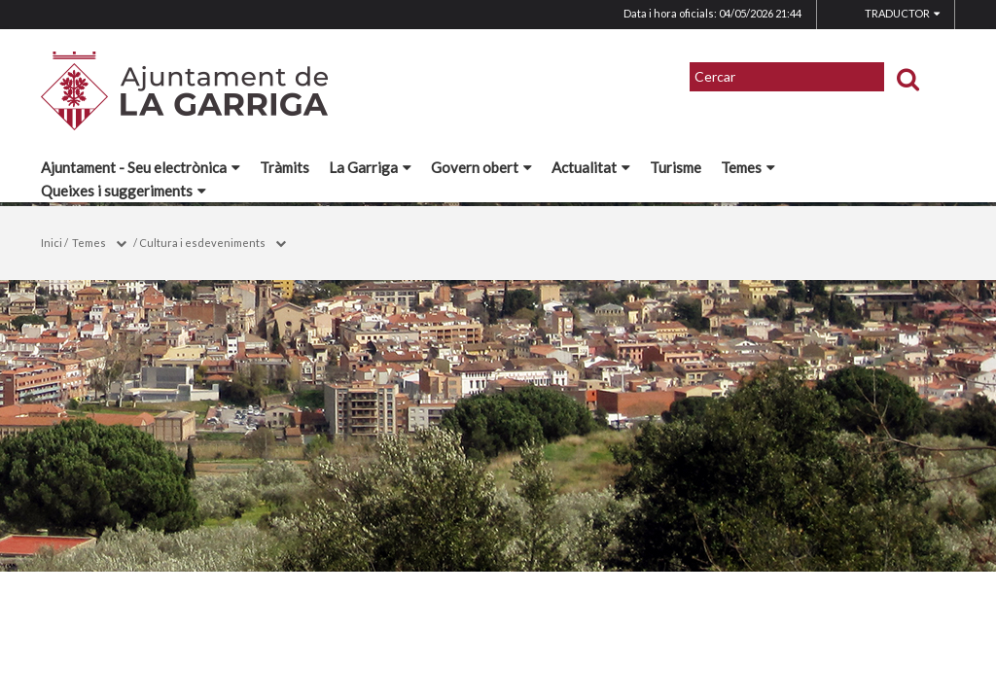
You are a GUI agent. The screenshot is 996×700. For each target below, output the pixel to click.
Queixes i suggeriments (123, 190)
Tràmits (284, 167)
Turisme (675, 167)
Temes (748, 167)
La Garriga (370, 167)
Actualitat (590, 167)
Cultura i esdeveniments (202, 242)
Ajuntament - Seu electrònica (140, 167)
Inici (51, 242)
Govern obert (481, 167)
